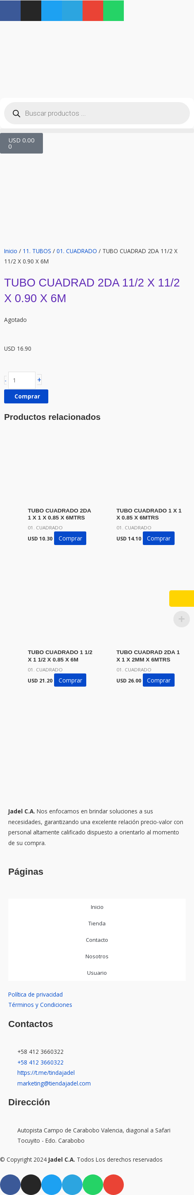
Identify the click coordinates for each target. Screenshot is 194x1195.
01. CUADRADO (77, 251)
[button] (97, 130)
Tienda (97, 923)
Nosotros (97, 956)
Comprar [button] (70, 538)
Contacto (97, 939)
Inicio (10, 251)
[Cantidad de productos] (21, 380)
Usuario (97, 972)
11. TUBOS (37, 251)
